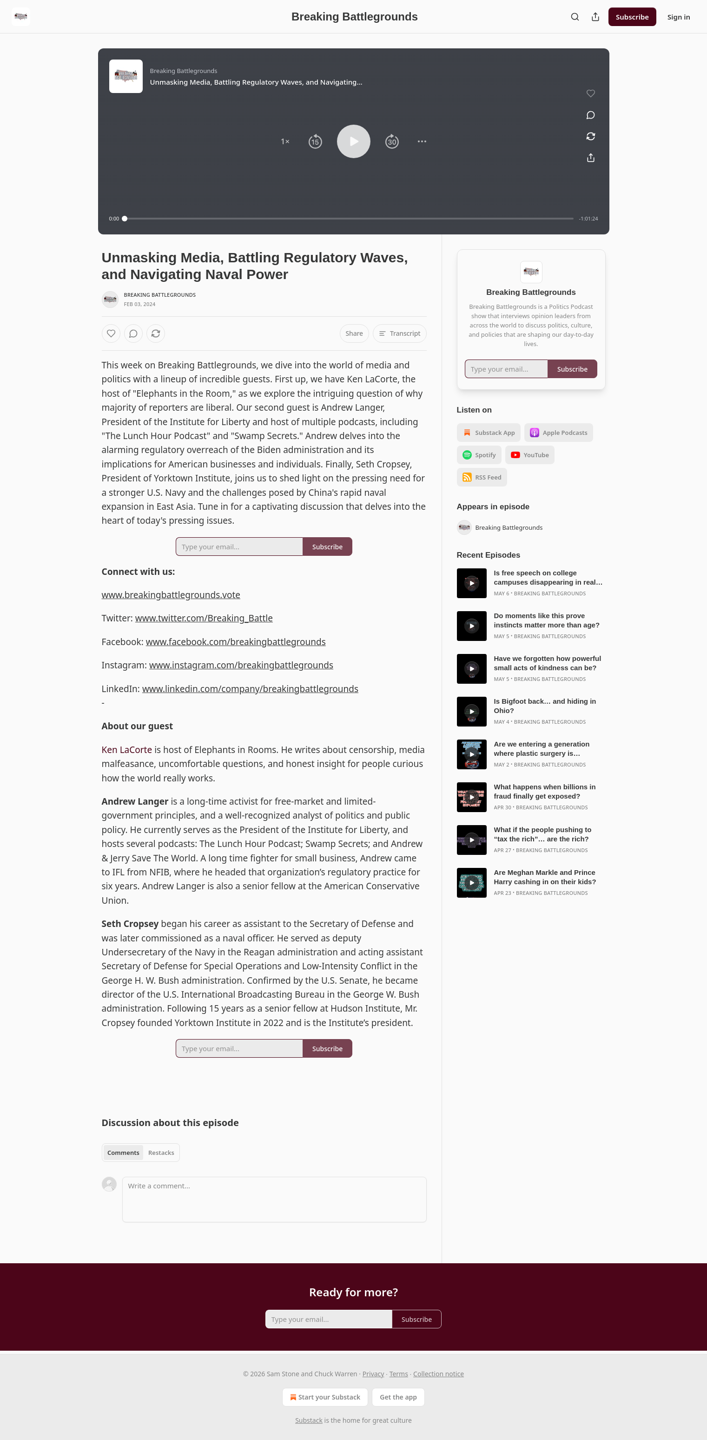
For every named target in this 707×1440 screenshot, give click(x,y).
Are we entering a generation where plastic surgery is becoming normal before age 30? (548, 749)
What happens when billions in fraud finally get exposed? (545, 791)
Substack (309, 1420)
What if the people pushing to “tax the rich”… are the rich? (543, 834)
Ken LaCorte (127, 750)
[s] (471, 583)
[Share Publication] (595, 16)
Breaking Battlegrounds (160, 294)
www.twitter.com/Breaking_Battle (204, 618)
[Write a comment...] (274, 1199)
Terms (399, 1373)
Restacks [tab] (161, 1152)
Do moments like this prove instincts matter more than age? (547, 620)
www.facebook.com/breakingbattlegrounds (236, 642)
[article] (531, 583)
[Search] (575, 16)
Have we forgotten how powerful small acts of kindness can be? (547, 663)
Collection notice (438, 1373)
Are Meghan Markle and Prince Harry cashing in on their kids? (545, 877)
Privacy (373, 1373)
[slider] (349, 218)
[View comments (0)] (590, 115)
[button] (285, 141)
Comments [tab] (123, 1152)
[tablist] (141, 1152)
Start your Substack (324, 1397)
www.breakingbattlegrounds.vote (171, 595)
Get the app (398, 1397)
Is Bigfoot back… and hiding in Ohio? (545, 705)
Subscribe (632, 16)
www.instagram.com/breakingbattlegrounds (241, 665)
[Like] (111, 333)
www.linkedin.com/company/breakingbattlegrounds (250, 689)
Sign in (678, 16)
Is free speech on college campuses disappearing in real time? (545, 578)
